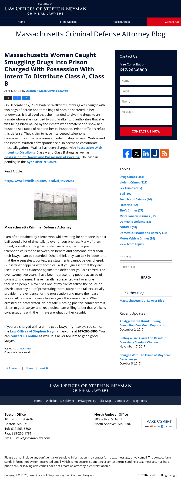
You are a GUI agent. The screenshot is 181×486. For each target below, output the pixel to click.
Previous (12, 367)
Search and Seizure (136, 199)
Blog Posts (140, 401)
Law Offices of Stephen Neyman (35, 331)
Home (21, 21)
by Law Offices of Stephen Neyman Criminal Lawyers (152, 8)
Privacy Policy (87, 401)
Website (51, 401)
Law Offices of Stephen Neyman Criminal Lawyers (61, 475)
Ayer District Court (41, 162)
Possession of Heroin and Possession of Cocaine (42, 157)
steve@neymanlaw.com (32, 438)
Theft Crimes (131, 210)
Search (145, 277)
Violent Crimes (133, 182)
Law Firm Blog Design (157, 475)
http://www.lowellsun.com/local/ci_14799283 (39, 181)
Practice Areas (121, 21)
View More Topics (132, 244)
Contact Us (122, 401)
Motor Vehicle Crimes (137, 238)
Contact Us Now (146, 131)
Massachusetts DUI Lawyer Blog (142, 301)
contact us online (24, 336)
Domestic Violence (135, 222)
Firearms (129, 205)
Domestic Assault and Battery (143, 233)
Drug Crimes (24, 348)
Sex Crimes (131, 188)
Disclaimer (67, 401)
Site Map (105, 401)
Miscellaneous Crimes (138, 216)
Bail (126, 194)
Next (43, 367)
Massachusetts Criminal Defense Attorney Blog (45, 9)
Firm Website (68, 21)
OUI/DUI (128, 227)
